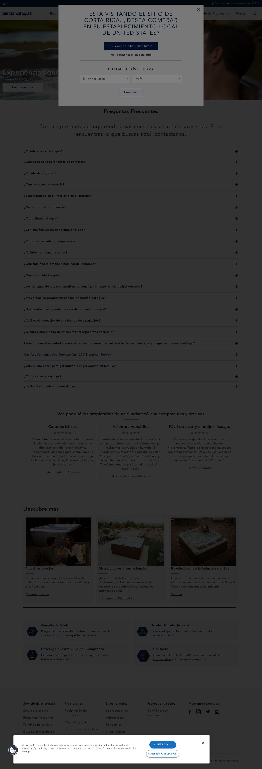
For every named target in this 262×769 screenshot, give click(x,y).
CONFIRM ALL (162, 744)
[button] (13, 750)
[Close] (203, 743)
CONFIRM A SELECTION (162, 754)
